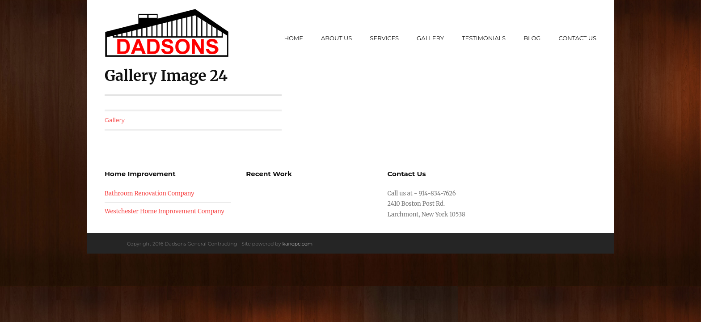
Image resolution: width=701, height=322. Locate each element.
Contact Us (577, 38)
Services (384, 38)
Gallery (430, 38)
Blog (532, 38)
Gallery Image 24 (166, 76)
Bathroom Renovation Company (149, 193)
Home (293, 38)
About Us (336, 38)
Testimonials (484, 38)
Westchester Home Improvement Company (164, 211)
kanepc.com (297, 244)
